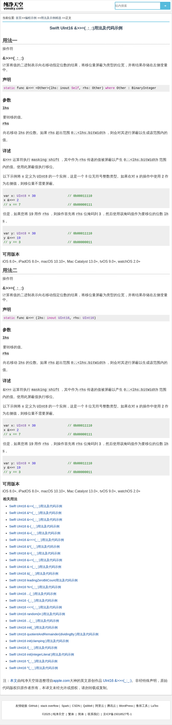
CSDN (76, 705)
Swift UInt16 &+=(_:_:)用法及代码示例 (35, 560)
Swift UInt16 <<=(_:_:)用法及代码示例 (35, 607)
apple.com (61, 681)
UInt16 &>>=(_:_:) (117, 681)
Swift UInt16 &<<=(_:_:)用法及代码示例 (36, 540)
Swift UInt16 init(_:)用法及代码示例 (33, 627)
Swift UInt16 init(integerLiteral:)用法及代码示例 (41, 654)
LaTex (155, 705)
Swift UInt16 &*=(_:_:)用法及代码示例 (35, 513)
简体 (81, 714)
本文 (13, 681)
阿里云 (99, 705)
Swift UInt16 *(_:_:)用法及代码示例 (33, 661)
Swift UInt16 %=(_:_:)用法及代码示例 (35, 587)
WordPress (126, 705)
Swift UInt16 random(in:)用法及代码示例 (37, 614)
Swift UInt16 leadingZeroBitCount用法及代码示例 (43, 580)
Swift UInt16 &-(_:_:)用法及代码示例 (34, 526)
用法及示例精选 (51, 18)
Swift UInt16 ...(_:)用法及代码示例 (32, 594)
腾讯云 (111, 705)
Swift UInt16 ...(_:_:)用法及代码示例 (34, 621)
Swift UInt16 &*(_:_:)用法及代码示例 (34, 546)
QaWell (87, 705)
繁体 (71, 714)
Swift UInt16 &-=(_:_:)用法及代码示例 (35, 567)
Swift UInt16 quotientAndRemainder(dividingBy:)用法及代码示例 (53, 634)
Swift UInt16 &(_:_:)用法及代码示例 (33, 573)
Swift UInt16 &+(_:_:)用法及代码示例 (34, 533)
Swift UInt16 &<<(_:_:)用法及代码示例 (35, 519)
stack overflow (50, 705)
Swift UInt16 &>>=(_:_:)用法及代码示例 (86, 28)
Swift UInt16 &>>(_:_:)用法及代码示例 (35, 506)
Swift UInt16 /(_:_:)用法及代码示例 (33, 647)
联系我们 (93, 714)
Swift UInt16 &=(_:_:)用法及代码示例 (34, 553)
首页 (19, 18)
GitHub (33, 705)
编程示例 (31, 18)
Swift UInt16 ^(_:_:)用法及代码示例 (33, 668)
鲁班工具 (142, 705)
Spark (65, 705)
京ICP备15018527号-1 (117, 714)
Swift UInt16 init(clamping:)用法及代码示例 (39, 641)
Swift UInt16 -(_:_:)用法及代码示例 (33, 600)
